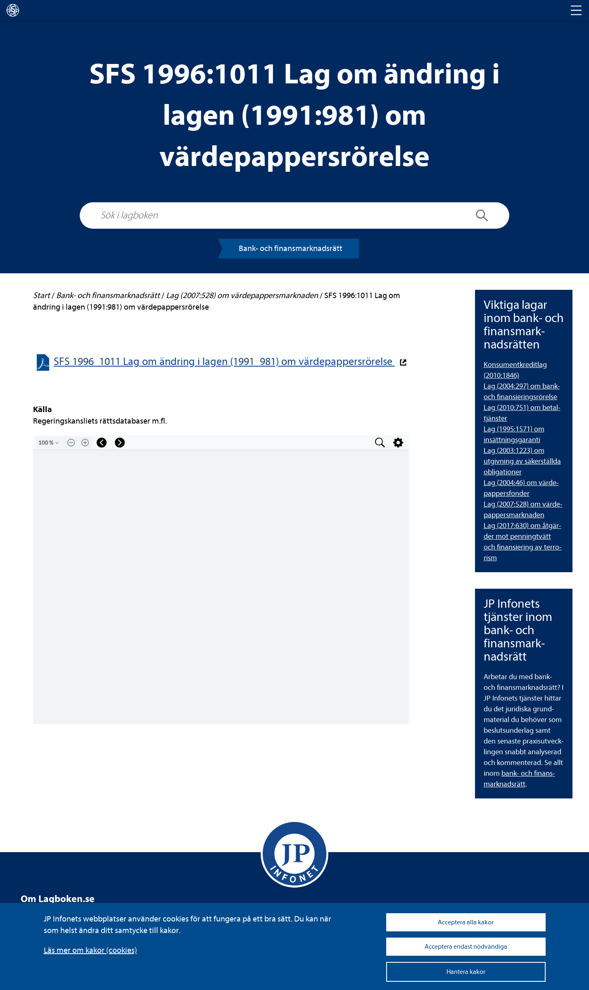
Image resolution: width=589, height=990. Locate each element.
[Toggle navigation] (576, 10)
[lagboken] (13, 10)
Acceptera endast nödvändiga (466, 946)
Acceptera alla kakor (466, 922)
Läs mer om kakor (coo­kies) (90, 950)
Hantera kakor (465, 972)
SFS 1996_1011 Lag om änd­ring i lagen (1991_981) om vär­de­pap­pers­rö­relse (224, 361)
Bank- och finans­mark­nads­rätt (290, 248)
